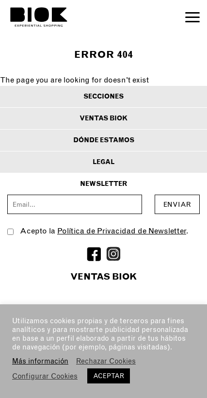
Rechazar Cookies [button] (106, 361)
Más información (40, 361)
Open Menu (192, 17)
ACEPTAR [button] (108, 376)
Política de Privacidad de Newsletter (121, 230)
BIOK (38, 17)
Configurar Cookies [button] (45, 376)
